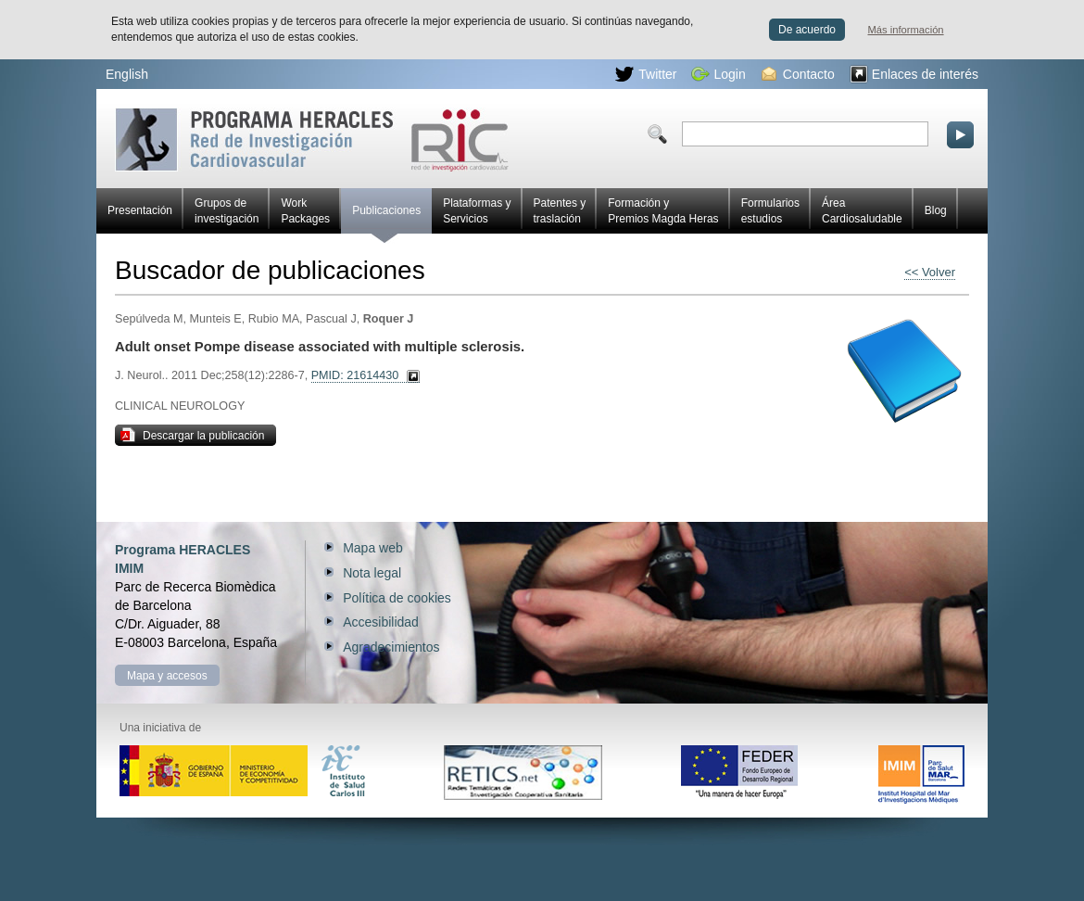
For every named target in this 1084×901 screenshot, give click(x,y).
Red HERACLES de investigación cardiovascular (312, 139)
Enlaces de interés (914, 74)
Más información (906, 29)
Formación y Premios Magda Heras (663, 211)
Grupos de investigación (226, 211)
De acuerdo (807, 29)
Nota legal (372, 572)
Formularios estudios (770, 211)
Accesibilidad (381, 622)
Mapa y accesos (167, 675)
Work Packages (305, 211)
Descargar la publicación (192, 434)
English (127, 74)
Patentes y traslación (560, 211)
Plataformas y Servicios (476, 211)
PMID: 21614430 (355, 375)
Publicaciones (386, 219)
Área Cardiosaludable (862, 211)
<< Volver (929, 272)
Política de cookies (397, 597)
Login (718, 74)
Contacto (798, 74)
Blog (936, 210)
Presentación (139, 210)
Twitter (645, 74)
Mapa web (373, 547)
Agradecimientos (391, 647)
